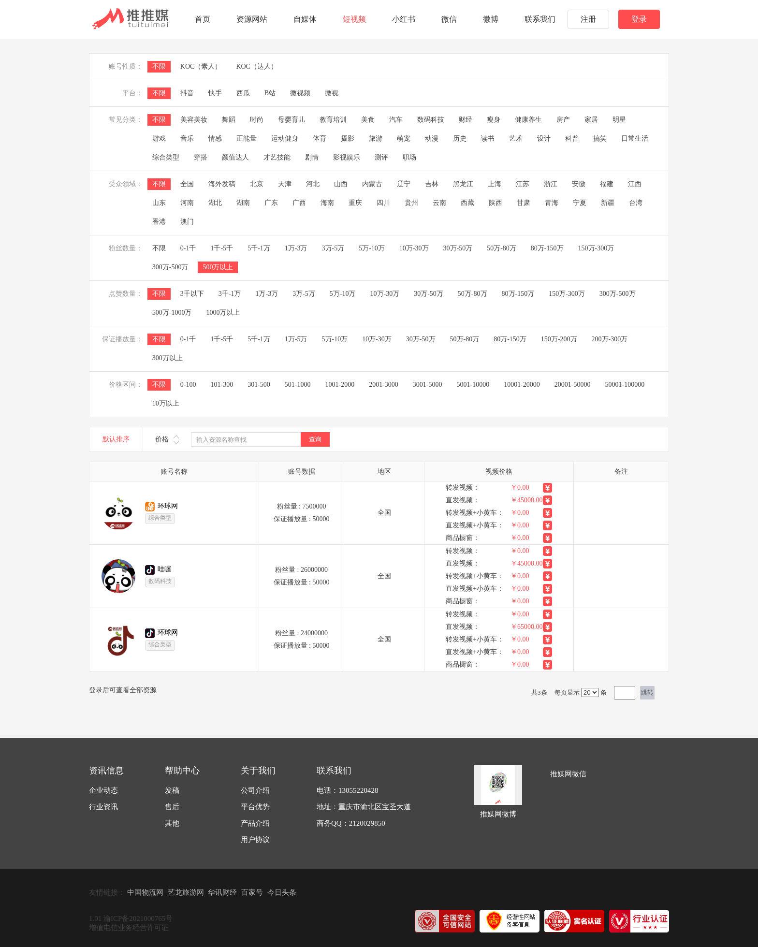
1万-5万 (296, 339)
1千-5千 (221, 248)
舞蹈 (228, 119)
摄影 (347, 138)
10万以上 (165, 403)
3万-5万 (333, 248)
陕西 (495, 202)
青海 (551, 202)
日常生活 (634, 138)
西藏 (467, 202)
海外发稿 (221, 184)
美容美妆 (193, 119)
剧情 (312, 157)
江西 (634, 184)
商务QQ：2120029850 (351, 823)
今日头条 (281, 892)
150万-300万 (596, 248)
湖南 (243, 202)
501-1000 (298, 384)
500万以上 (218, 267)
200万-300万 (610, 339)
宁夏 (579, 202)
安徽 (578, 184)
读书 (488, 138)
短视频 (354, 19)
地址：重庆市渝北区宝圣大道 (364, 807)
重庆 (355, 202)
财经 (465, 119)
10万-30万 (414, 248)
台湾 (635, 202)
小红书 (403, 19)
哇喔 (164, 569)
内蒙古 (372, 184)
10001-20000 (522, 384)
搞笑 (600, 138)
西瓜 (243, 93)
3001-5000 (427, 384)
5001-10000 (473, 384)
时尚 (256, 119)
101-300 (221, 384)
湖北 (215, 202)
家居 (591, 119)
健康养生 (528, 119)
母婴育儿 (291, 119)
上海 (494, 184)
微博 (490, 19)
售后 (172, 807)
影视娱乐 (346, 157)
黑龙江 (463, 184)
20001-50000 (572, 384)
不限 (159, 66)
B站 (270, 93)
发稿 (172, 790)
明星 (619, 119)
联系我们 (540, 19)
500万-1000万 (172, 312)
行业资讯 (103, 807)
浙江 (550, 184)
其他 (172, 823)
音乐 (187, 138)
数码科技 (430, 119)
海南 (327, 202)
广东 (271, 202)
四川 (383, 202)
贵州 (411, 202)
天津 (285, 184)
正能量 (246, 138)
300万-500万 (170, 267)
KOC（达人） (256, 66)
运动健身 (284, 138)
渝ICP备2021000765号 (138, 918)
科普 (572, 138)
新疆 (607, 202)
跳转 (647, 692)
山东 (159, 202)
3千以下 (192, 293)
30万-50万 (458, 248)
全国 (187, 184)
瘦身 (493, 119)
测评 (381, 157)
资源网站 (251, 19)
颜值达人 (235, 157)
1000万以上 (223, 312)
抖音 (187, 93)
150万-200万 (559, 339)
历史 (459, 138)
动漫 (431, 138)
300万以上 (167, 358)
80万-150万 (547, 248)
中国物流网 (145, 892)
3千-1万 (230, 293)
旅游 (375, 138)
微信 (449, 19)
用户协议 (255, 840)
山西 (341, 184)
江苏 (522, 184)
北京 (256, 184)
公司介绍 (255, 790)
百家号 (252, 892)
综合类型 (165, 157)
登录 (639, 19)
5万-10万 (372, 248)
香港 (159, 221)
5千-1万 (259, 248)
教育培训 (333, 119)
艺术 (516, 138)
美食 (368, 119)
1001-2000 (340, 384)
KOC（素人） (201, 66)
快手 (215, 93)
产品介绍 (255, 823)
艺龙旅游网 (186, 892)
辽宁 (403, 184)
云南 (439, 202)
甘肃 (523, 202)
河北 (313, 184)
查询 (315, 439)
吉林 (431, 184)
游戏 (159, 138)
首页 (202, 19)
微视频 (300, 93)
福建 (606, 184)
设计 (544, 138)
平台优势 (255, 807)
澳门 (187, 221)
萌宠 (403, 138)
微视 (331, 93)
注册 (588, 19)
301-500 (259, 384)
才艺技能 (277, 157)
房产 (563, 119)
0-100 (188, 384)
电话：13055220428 (348, 790)
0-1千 (188, 248)
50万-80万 (501, 248)
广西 (299, 202)
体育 (319, 138)
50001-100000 (625, 384)
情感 (215, 138)
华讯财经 (222, 892)
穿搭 (200, 157)
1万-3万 (296, 248)
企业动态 (103, 790)
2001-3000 (383, 384)
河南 (187, 202)
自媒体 (305, 19)
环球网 (168, 506)
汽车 (396, 119)
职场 (409, 157)
